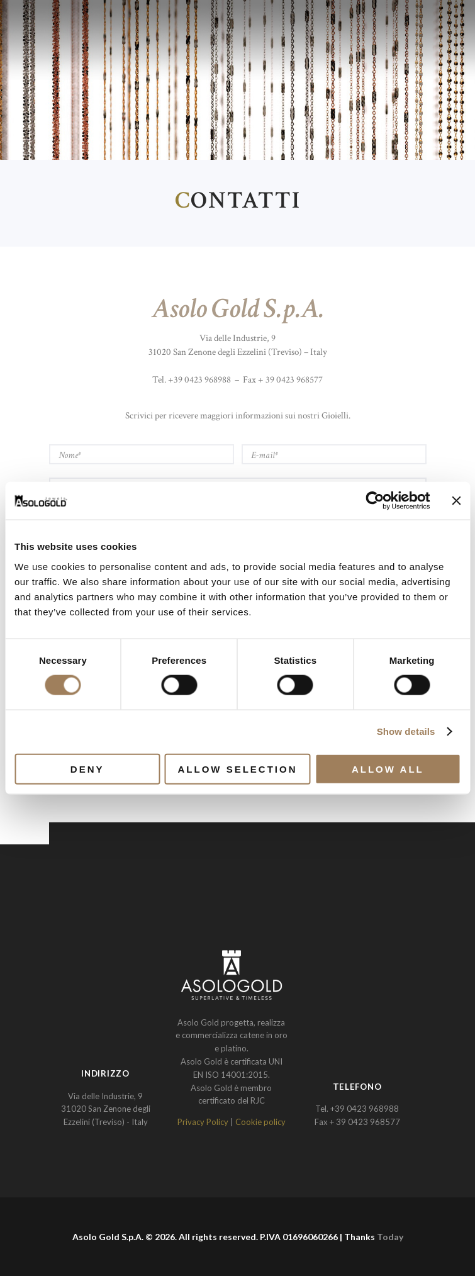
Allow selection (238, 768)
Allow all (388, 768)
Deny (87, 768)
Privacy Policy (202, 1122)
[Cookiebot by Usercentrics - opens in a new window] (375, 500)
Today (390, 1236)
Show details (406, 731)
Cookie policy (260, 1122)
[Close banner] (456, 500)
